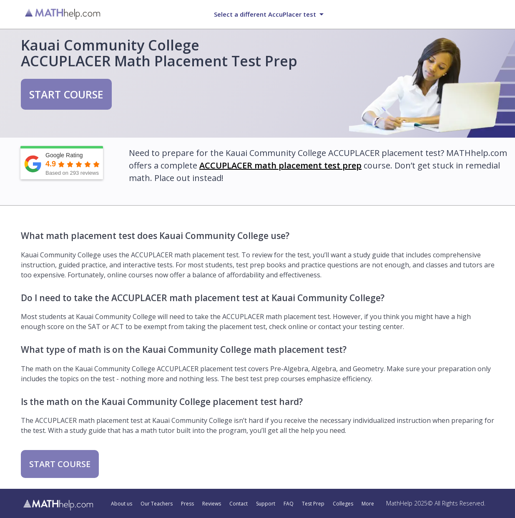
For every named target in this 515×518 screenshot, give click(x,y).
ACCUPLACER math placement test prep (280, 165)
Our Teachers (157, 503)
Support (265, 503)
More (368, 503)
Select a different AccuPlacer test (265, 14)
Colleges (343, 503)
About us (121, 503)
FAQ (289, 503)
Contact (238, 503)
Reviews (211, 503)
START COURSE (66, 94)
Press (187, 503)
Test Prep (313, 503)
